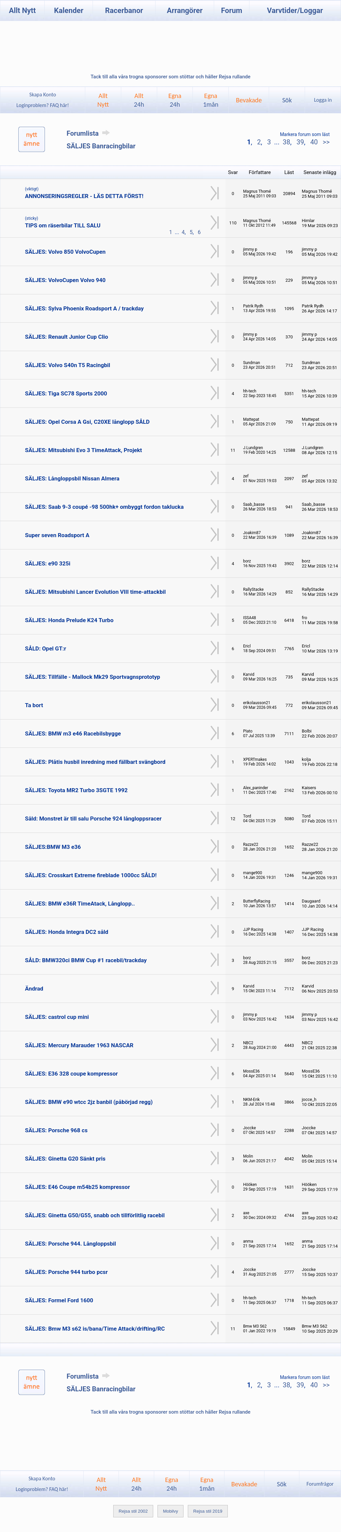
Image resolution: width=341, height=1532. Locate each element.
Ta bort (34, 705)
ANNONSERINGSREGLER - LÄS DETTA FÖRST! (84, 196)
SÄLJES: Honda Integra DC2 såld (66, 932)
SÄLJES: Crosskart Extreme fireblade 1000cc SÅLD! (91, 875)
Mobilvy (170, 1511)
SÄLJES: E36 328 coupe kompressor (71, 1073)
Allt (139, 100)
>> (325, 142)
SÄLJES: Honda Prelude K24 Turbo (69, 620)
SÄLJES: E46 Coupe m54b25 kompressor (77, 1187)
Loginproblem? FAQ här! (42, 105)
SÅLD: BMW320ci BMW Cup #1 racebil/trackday (86, 960)
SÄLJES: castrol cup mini (57, 1017)
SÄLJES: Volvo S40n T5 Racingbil (67, 365)
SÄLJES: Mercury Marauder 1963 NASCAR (79, 1045)
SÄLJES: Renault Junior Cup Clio (66, 336)
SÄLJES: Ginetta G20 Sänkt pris (65, 1158)
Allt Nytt (22, 10)
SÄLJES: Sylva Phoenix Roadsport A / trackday (84, 308)
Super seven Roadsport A (57, 535)
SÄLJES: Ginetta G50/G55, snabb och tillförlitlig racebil (95, 1215)
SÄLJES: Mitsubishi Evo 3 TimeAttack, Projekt (83, 450)
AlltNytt (103, 100)
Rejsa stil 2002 (133, 1511)
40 (314, 142)
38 (286, 142)
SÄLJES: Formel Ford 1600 (59, 1300)
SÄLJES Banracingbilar (101, 146)
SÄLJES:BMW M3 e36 (53, 847)
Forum (231, 10)
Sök (287, 100)
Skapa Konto (42, 94)
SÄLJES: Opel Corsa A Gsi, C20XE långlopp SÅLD (87, 421)
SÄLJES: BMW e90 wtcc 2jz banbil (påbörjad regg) (89, 1102)
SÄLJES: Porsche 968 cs (56, 1130)
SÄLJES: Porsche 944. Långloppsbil (70, 1243)
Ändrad (34, 988)
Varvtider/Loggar (295, 10)
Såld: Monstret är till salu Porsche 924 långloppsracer (93, 818)
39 (300, 142)
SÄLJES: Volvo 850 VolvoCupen (65, 251)
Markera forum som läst (305, 134)
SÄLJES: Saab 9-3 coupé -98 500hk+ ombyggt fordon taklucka (104, 506)
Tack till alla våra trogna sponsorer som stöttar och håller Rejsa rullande (170, 77)
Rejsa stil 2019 (207, 1511)
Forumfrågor (319, 1484)
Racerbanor (124, 10)
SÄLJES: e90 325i (47, 563)
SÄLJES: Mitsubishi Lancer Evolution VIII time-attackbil (95, 591)
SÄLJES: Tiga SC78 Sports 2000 (66, 393)
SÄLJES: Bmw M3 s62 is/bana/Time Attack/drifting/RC (95, 1328)
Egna (174, 100)
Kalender (68, 10)
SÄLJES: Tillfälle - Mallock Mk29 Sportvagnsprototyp (92, 676)
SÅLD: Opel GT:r (45, 648)
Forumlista (89, 133)
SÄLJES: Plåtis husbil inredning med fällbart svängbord (95, 761)
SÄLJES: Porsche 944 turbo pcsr (66, 1272)
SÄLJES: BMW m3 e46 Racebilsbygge (73, 733)
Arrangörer (184, 10)
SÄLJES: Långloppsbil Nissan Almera (72, 478)
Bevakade (249, 100)
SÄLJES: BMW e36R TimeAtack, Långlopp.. (80, 903)
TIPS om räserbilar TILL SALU (63, 225)
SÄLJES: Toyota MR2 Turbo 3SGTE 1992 (76, 790)
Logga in (323, 100)
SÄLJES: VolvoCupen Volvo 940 (65, 280)
